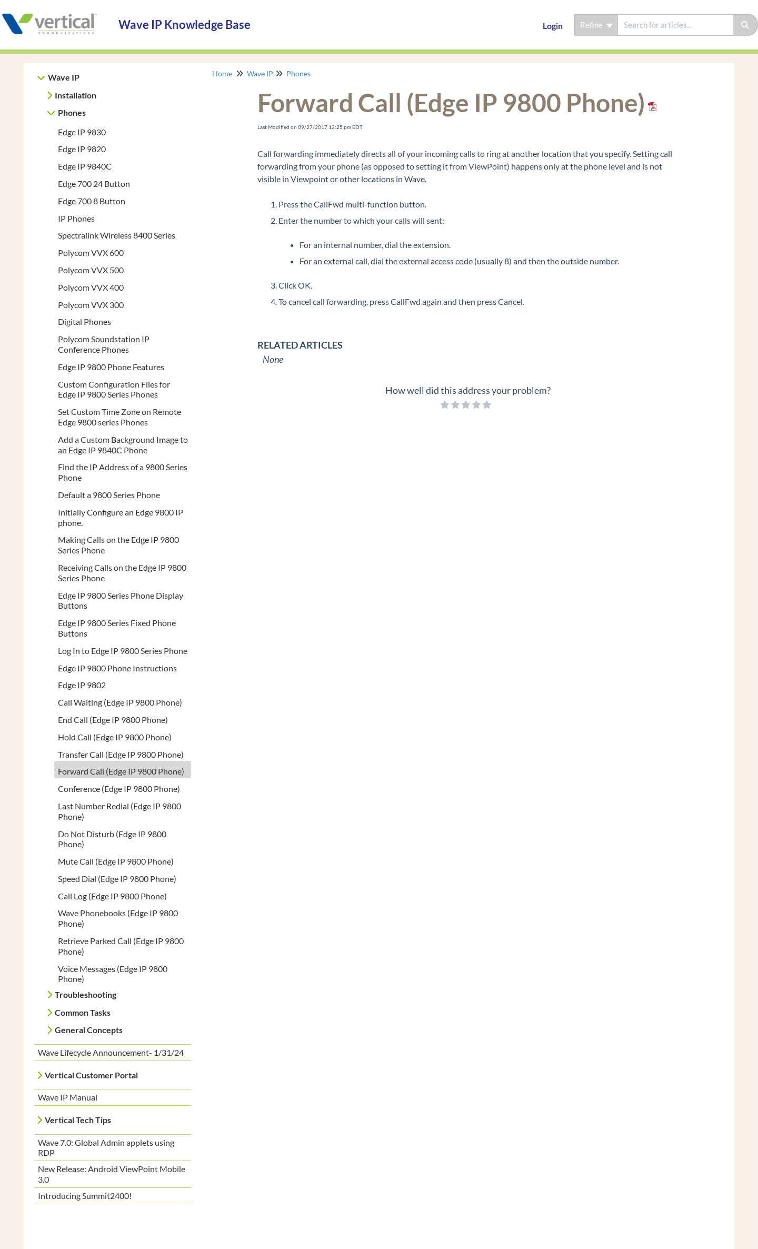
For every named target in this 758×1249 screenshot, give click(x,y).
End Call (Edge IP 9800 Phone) (113, 720)
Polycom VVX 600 (91, 252)
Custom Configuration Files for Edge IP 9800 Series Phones (114, 389)
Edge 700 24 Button (94, 184)
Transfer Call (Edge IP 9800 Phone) (121, 754)
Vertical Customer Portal (91, 1075)
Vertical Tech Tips (78, 1120)
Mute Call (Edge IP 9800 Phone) (116, 861)
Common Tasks (83, 1012)
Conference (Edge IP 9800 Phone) (119, 789)
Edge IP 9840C (85, 166)
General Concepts (89, 1030)
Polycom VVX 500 (91, 270)
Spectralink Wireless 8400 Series (116, 235)
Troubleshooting (85, 994)
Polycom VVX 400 (91, 287)
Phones (72, 112)
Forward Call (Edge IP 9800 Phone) (121, 771)
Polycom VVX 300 (91, 305)
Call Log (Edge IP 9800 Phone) (112, 896)
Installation (75, 95)
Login (553, 26)
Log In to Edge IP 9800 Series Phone (122, 651)
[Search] (745, 25)
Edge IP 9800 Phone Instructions (117, 668)
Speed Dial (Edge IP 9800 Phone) (117, 879)
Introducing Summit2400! (85, 1196)
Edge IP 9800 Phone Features (111, 367)
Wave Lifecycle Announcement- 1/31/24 (111, 1052)
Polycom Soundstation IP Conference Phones (103, 344)
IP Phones (76, 218)
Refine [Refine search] (596, 24)
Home (222, 73)
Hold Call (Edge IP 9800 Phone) (115, 737)
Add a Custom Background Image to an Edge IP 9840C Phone (123, 444)
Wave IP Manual (67, 1097)
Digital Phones (84, 321)
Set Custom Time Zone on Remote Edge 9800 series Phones (119, 417)
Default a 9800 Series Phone (109, 495)
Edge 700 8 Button (91, 201)
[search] (675, 25)
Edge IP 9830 (82, 132)
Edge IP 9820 (82, 149)
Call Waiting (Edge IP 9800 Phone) (120, 702)
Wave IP (63, 77)
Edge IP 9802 (82, 685)
